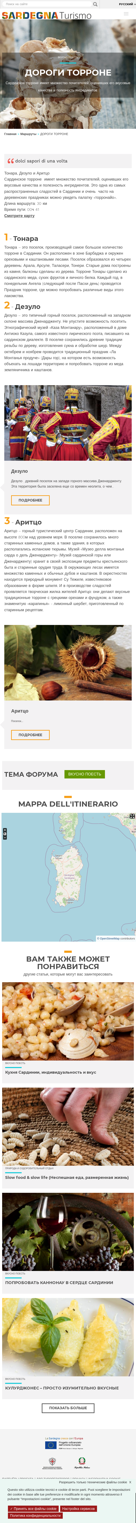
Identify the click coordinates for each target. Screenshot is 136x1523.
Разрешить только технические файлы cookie (97, 1482)
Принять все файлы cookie (33, 1509)
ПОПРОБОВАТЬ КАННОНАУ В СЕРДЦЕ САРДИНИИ (59, 1282)
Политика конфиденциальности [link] (35, 1515)
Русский (126, 4)
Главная (10, 134)
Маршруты (28, 134)
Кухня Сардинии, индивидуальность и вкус (50, 1072)
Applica (95, 4)
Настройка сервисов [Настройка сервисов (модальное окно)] (78, 1509)
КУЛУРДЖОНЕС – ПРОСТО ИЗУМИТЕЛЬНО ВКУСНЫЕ (62, 1388)
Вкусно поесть (68, 57)
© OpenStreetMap (108, 938)
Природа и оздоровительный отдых (29, 1168)
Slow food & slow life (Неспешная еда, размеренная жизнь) (67, 1177)
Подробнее (30, 500)
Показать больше (68, 1408)
